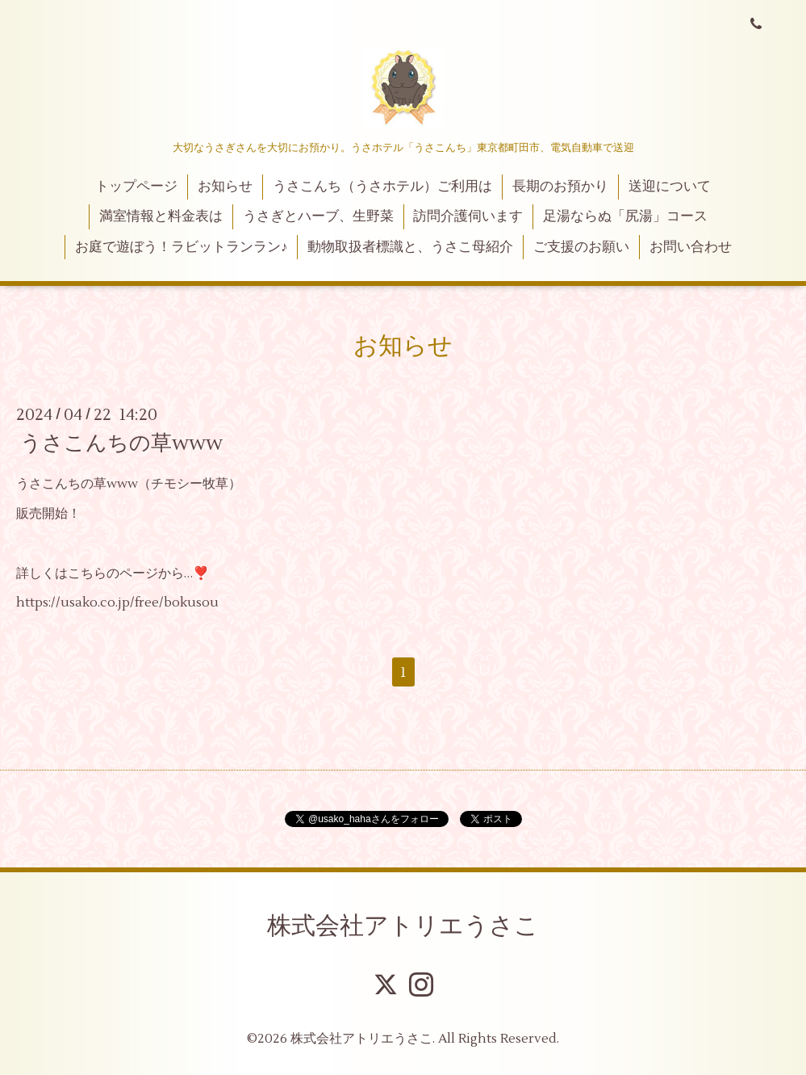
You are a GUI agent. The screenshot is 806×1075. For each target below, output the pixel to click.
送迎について (670, 186)
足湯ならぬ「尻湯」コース (625, 216)
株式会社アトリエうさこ (403, 926)
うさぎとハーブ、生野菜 (318, 216)
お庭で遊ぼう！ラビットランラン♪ (181, 247)
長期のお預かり (560, 186)
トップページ (136, 186)
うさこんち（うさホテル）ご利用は (382, 186)
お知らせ (225, 186)
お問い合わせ (690, 247)
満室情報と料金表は (161, 216)
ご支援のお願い (581, 247)
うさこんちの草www (121, 443)
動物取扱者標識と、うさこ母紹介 (410, 247)
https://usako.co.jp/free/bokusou (117, 602)
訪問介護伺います (468, 216)
